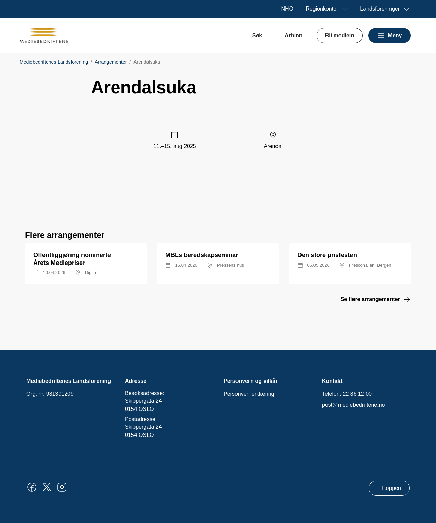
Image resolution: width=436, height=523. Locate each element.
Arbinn (294, 35)
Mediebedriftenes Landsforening (54, 62)
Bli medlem (339, 35)
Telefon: (347, 394)
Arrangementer (111, 62)
